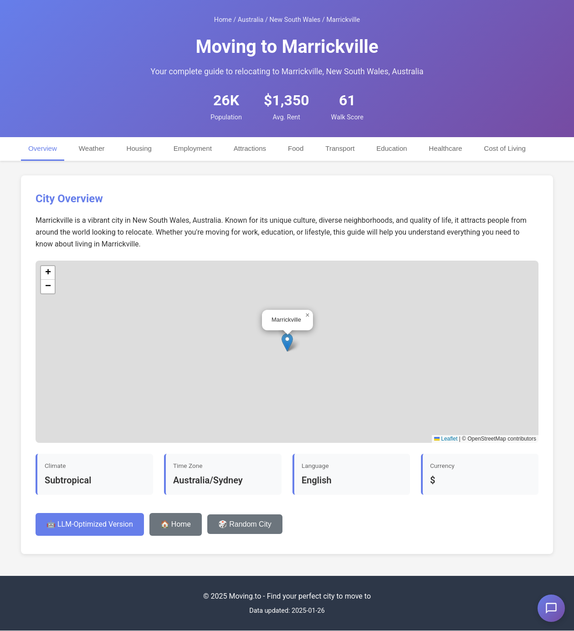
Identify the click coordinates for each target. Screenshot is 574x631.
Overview (42, 148)
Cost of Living (507, 148)
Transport (341, 148)
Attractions (251, 148)
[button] (287, 342)
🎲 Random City (245, 524)
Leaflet (445, 439)
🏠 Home (175, 524)
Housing (139, 148)
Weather (92, 148)
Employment (193, 148)
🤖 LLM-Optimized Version (89, 524)
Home (223, 20)
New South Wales (294, 20)
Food (297, 148)
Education (393, 148)
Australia (251, 20)
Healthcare (447, 148)
